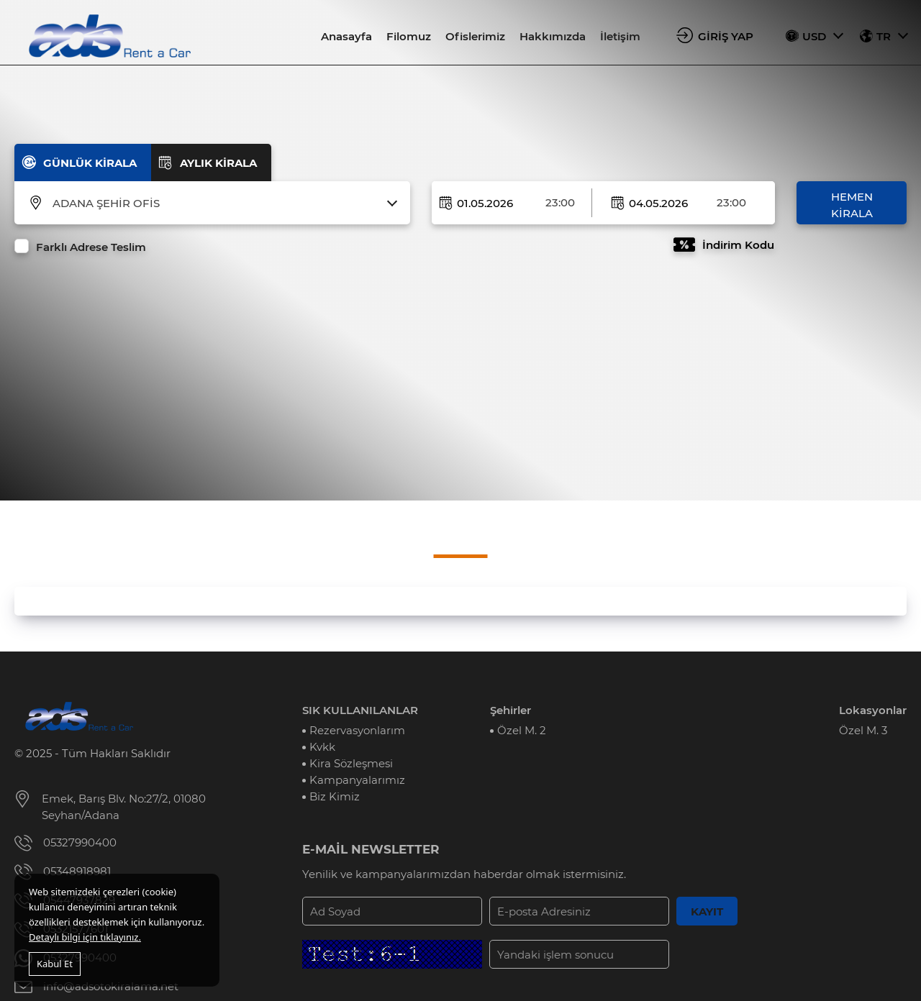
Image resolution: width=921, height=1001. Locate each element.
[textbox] (221, 203)
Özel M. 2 (521, 730)
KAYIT (707, 911)
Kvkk (322, 747)
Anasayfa (346, 36)
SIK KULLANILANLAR (360, 710)
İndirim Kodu (738, 245)
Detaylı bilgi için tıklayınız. (85, 937)
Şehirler (510, 710)
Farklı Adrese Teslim (91, 247)
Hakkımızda (553, 36)
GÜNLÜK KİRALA (90, 163)
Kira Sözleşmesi (351, 763)
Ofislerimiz (475, 36)
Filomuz (408, 36)
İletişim (620, 36)
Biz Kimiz (334, 796)
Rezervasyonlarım (357, 730)
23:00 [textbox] (560, 202)
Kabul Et (55, 963)
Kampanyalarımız (357, 780)
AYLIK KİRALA (218, 163)
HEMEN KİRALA (852, 205)
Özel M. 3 (863, 730)
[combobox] (221, 203)
